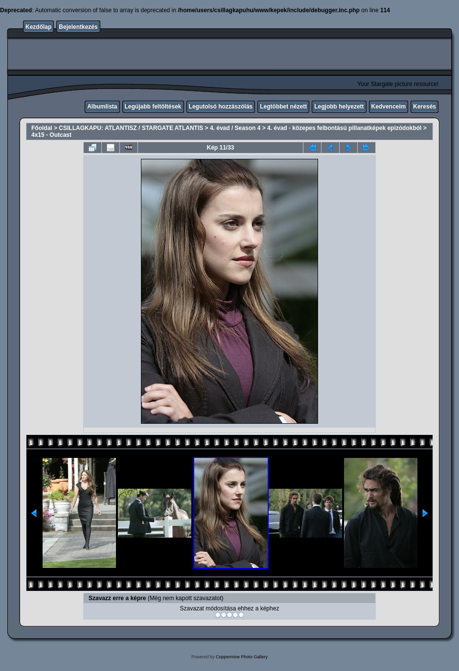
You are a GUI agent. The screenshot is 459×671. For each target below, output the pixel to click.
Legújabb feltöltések (153, 106)
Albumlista (102, 106)
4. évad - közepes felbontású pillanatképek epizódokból (344, 128)
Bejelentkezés (78, 26)
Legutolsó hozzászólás (221, 106)
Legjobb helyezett (339, 106)
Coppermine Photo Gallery (242, 656)
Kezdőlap (38, 26)
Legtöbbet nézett (283, 106)
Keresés (424, 106)
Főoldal (41, 128)
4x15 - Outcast (51, 134)
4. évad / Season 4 (235, 128)
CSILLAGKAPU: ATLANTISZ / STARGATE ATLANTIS (131, 128)
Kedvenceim (388, 106)
